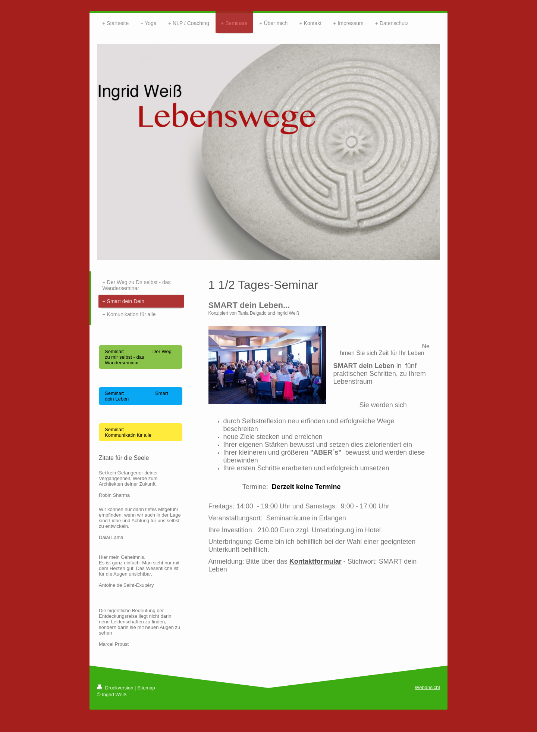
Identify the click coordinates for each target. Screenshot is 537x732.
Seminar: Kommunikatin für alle (128, 432)
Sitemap (146, 688)
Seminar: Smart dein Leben (136, 396)
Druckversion (116, 688)
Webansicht (427, 687)
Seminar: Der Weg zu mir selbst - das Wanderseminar (138, 357)
